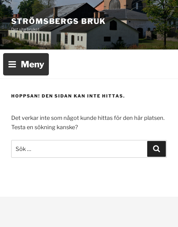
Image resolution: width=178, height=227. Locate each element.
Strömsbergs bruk (58, 21)
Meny (26, 64)
